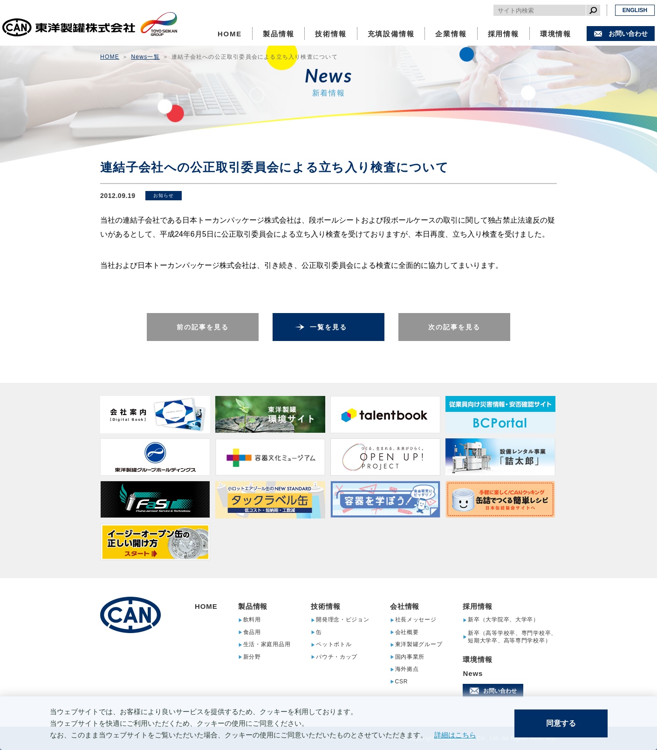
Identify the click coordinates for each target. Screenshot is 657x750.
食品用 (252, 632)
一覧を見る (329, 327)
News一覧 (145, 57)
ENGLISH (635, 10)
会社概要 (407, 632)
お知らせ (163, 195)
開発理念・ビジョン (342, 620)
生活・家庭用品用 (267, 644)
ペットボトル (333, 644)
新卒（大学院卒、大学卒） (503, 620)
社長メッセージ (416, 620)
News (473, 673)
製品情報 (278, 34)
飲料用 (252, 620)
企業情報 (450, 34)
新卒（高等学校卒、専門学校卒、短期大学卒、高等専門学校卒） (512, 637)
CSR (401, 682)
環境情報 (555, 34)
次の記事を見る (454, 327)
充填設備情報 (391, 34)
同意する (561, 723)
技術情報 (330, 34)
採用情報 (503, 34)
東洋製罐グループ (419, 644)
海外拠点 (407, 669)
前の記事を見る (203, 327)
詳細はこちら (455, 735)
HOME (230, 34)
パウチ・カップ (336, 657)
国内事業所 (410, 657)
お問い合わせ (628, 33)
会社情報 (405, 606)
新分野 (252, 657)
